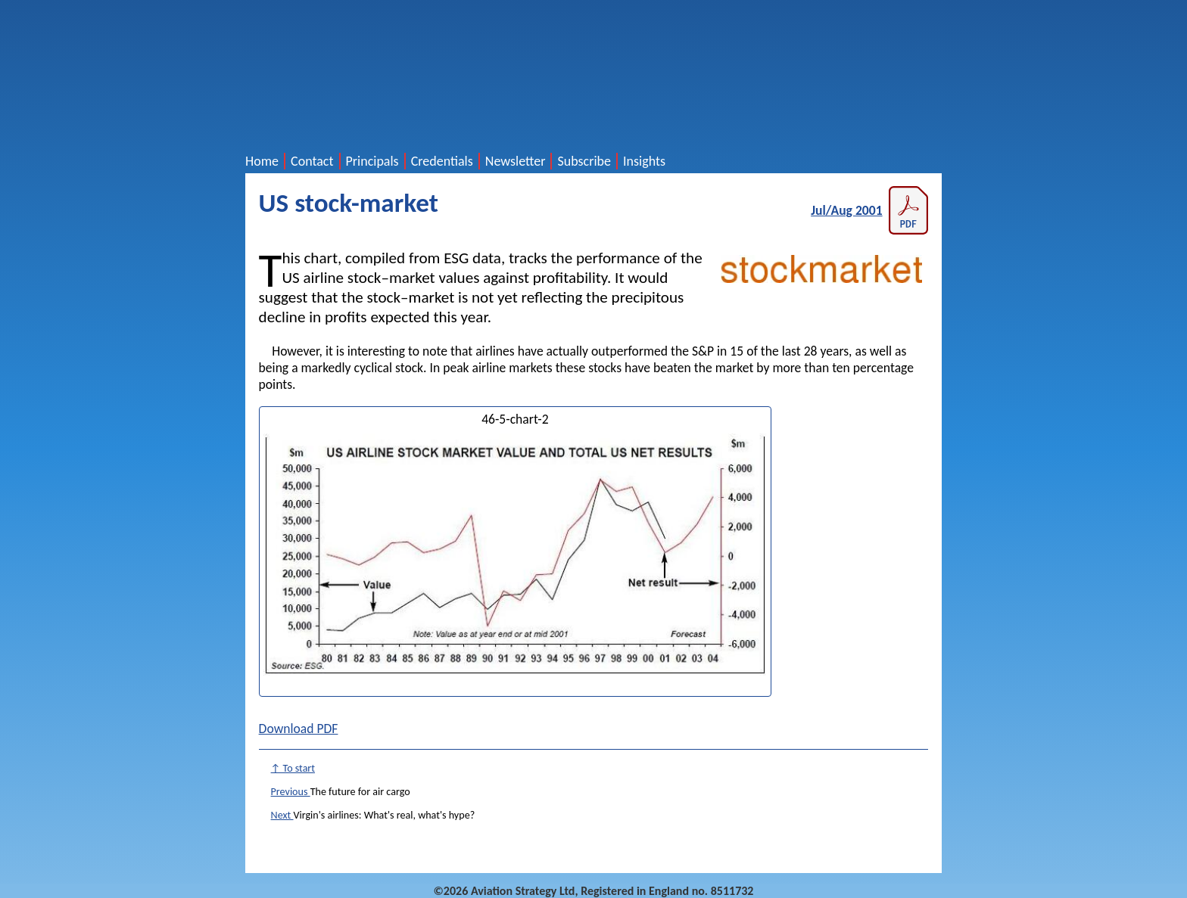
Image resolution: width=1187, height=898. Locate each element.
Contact (312, 161)
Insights (644, 161)
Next (282, 815)
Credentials (442, 161)
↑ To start (293, 768)
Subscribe (584, 161)
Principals (372, 161)
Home (262, 161)
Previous (290, 791)
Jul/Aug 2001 (869, 210)
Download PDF (298, 728)
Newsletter (515, 161)
